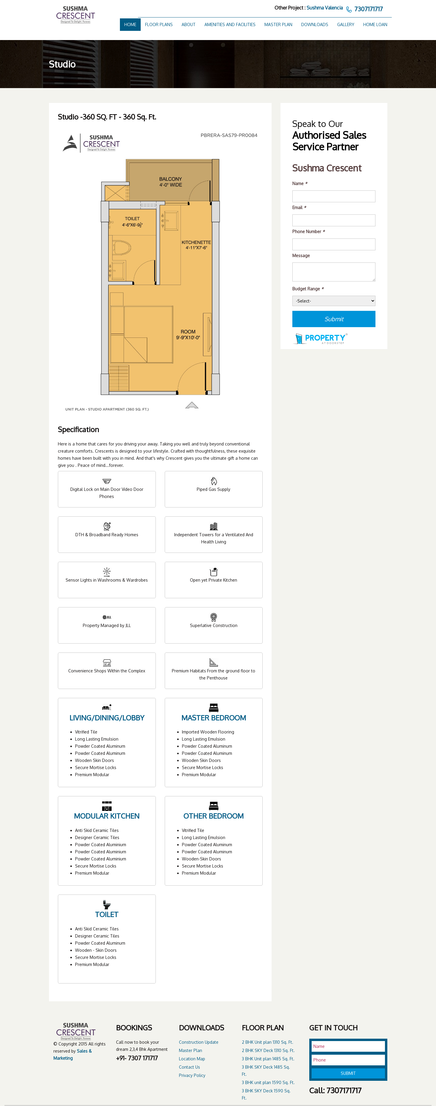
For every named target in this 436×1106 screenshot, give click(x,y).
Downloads (314, 24)
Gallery (345, 24)
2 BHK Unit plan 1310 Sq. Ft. (267, 1042)
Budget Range (308, 288)
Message (301, 255)
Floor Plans (159, 24)
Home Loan (375, 24)
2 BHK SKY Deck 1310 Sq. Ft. (268, 1050)
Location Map (192, 1058)
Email (299, 207)
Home (130, 24)
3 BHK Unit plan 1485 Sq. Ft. (268, 1058)
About (189, 24)
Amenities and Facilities (230, 24)
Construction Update (198, 1042)
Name (299, 183)
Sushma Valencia (325, 8)
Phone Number (308, 231)
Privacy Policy (192, 1075)
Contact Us (189, 1067)
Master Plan (278, 24)
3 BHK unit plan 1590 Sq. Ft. (268, 1082)
